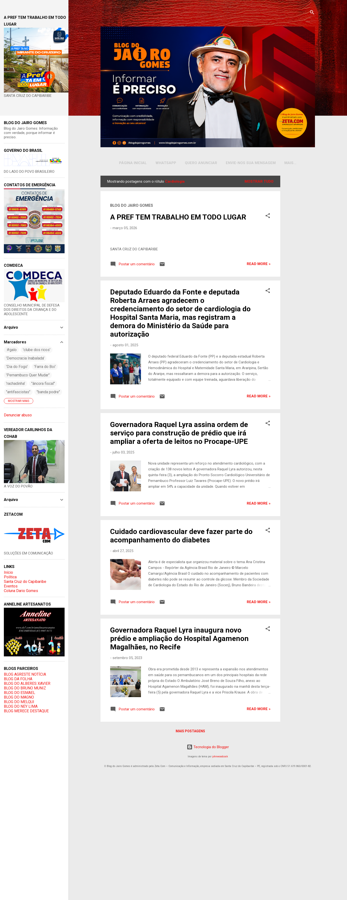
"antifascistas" (18, 392)
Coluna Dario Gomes (21, 590)
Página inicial (128, 163)
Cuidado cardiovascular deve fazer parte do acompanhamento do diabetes (181, 656)
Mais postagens (190, 852)
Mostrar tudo (259, 182)
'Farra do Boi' (45, 366)
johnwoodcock (220, 878)
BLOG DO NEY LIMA (21, 706)
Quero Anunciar (196, 163)
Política (10, 577)
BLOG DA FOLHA (18, 679)
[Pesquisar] (312, 13)
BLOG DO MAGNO (19, 697)
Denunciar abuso (18, 415)
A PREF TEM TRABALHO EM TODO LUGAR (178, 218)
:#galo (11, 349)
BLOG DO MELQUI (19, 702)
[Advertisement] (298, 249)
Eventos (11, 586)
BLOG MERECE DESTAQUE (26, 711)
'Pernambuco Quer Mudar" (28, 375)
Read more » (259, 385)
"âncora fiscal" (43, 383)
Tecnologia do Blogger (208, 868)
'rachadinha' (15, 383)
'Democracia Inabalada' (25, 358)
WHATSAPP (161, 163)
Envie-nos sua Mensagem (246, 163)
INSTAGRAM (290, 163)
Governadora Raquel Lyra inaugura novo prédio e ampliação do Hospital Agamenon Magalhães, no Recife (179, 760)
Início (8, 572)
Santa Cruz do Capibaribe (25, 581)
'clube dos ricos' (36, 349)
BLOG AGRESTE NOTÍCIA (25, 674)
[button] (268, 217)
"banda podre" (48, 392)
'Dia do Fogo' (17, 366)
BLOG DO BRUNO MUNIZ (25, 688)
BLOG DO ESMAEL (19, 692)
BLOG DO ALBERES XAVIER (27, 683)
